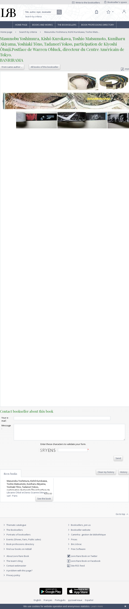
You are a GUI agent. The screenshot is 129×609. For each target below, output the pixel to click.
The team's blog (13, 564)
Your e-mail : (5, 419)
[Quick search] (42, 12)
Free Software (78, 552)
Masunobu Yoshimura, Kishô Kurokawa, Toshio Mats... (71, 31)
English (37, 603)
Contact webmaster (14, 568)
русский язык (75, 603)
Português (60, 603)
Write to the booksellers (86, 2)
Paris (14, 498)
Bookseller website (78, 533)
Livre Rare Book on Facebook (83, 564)
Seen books (10, 476)
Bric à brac (76, 547)
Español (89, 603)
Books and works (42, 24)
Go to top (122, 517)
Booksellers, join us (79, 528)
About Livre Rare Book (18, 559)
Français (48, 603)
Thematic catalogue (14, 528)
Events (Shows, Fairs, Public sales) (22, 542)
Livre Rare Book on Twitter (82, 559)
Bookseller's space (115, 2)
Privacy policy (11, 578)
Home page (21, 24)
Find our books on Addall (17, 552)
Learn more (97, 606)
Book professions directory (97, 24)
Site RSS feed (76, 568)
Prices (74, 542)
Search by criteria (33, 16)
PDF (125, 69)
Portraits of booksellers (19, 537)
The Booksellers (67, 24)
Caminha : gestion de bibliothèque (88, 537)
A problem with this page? (17, 573)
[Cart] (96, 11)
